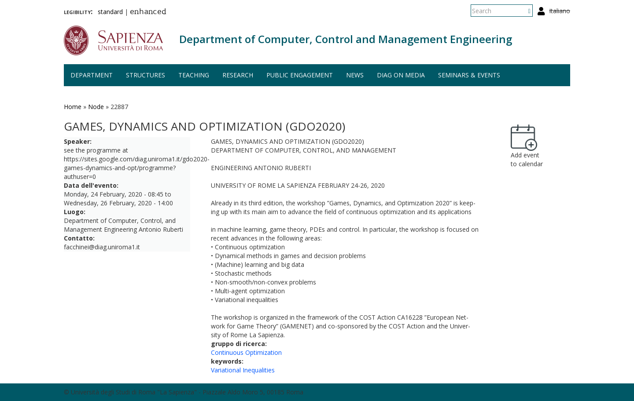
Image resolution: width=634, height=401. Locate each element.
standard (110, 11)
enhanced (148, 12)
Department (91, 75)
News (355, 75)
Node (96, 106)
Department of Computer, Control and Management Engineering (345, 39)
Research (237, 75)
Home (72, 106)
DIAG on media (401, 75)
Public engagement (299, 75)
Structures (145, 75)
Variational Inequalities (243, 370)
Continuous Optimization (246, 352)
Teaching (193, 75)
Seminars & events (469, 75)
